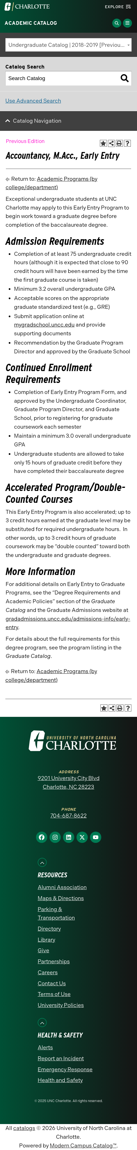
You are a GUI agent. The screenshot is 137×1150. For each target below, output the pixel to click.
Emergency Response (65, 1069)
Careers (48, 972)
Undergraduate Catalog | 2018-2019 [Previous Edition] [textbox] (70, 45)
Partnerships (54, 961)
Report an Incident (61, 1058)
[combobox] (68, 45)
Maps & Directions (61, 898)
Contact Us (52, 983)
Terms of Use (54, 994)
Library (46, 940)
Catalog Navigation (37, 121)
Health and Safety (60, 1080)
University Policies (61, 1005)
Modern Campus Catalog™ (83, 1145)
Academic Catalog (31, 23)
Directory (49, 929)
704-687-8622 (68, 815)
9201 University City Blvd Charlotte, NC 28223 (69, 782)
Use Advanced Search (33, 101)
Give (43, 950)
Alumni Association (62, 887)
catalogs (24, 1128)
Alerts (45, 1047)
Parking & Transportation (56, 913)
